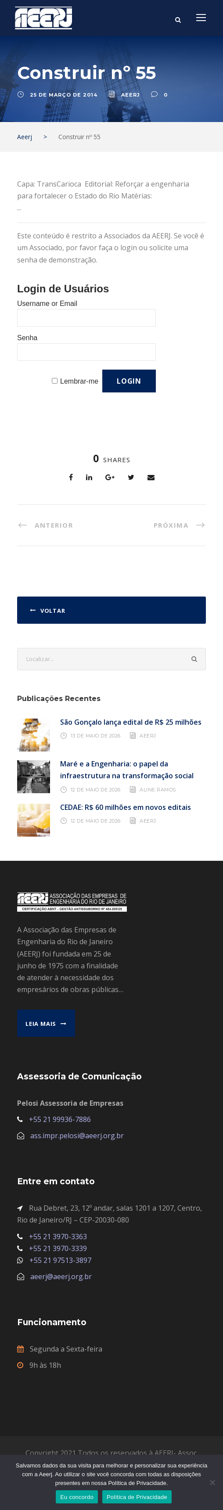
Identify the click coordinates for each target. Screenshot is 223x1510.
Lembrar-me (79, 381)
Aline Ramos (158, 789)
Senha (27, 338)
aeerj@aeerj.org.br (61, 1276)
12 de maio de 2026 (96, 789)
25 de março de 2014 (63, 95)
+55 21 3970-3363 (58, 1236)
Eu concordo (77, 1497)
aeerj (130, 95)
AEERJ (148, 736)
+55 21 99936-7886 (60, 1119)
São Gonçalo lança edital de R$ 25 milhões (130, 722)
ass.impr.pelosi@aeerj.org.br (77, 1135)
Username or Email (47, 303)
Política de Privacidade (137, 1497)
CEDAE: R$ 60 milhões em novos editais (125, 807)
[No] (212, 1482)
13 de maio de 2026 (96, 736)
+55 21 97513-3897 (60, 1260)
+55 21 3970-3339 (58, 1248)
